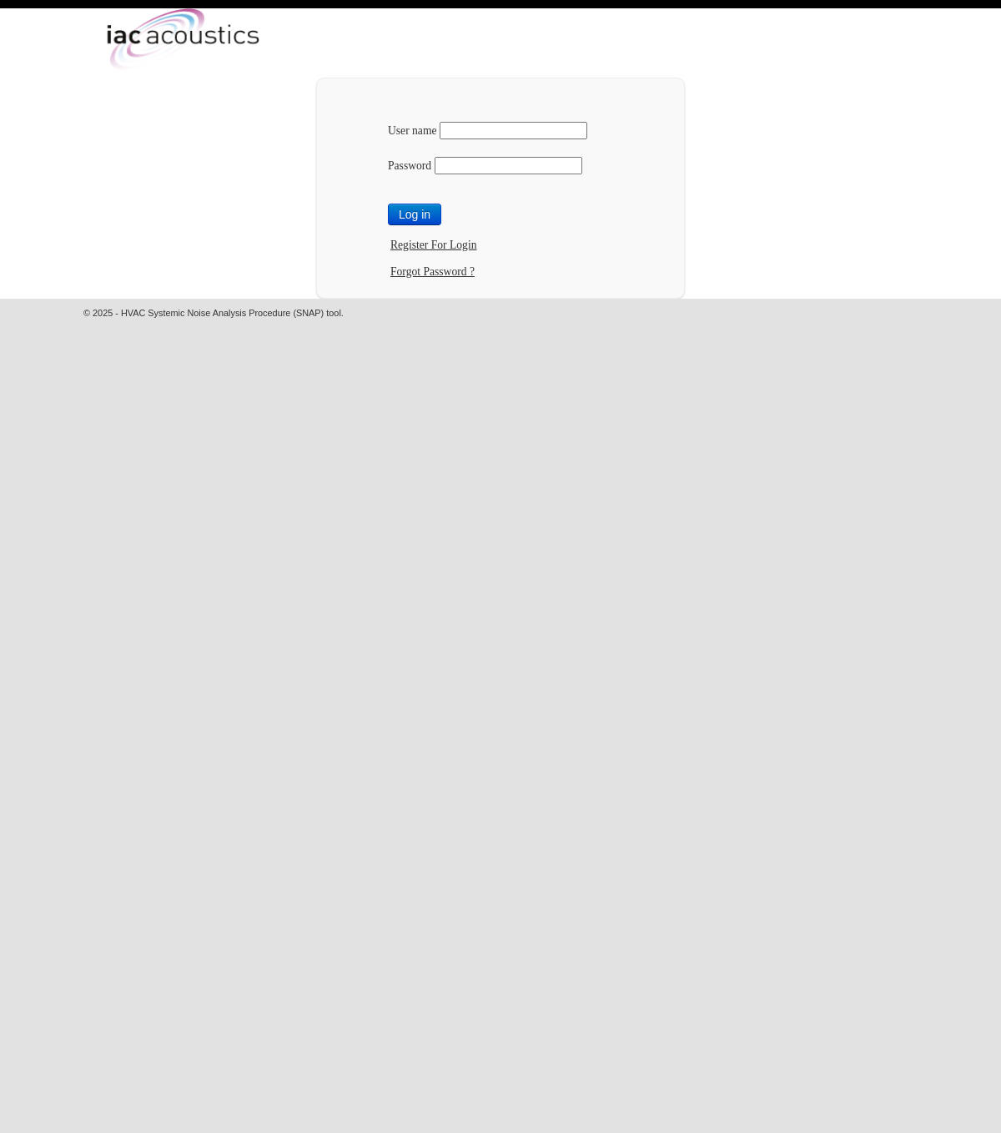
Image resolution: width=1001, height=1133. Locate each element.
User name (412, 130)
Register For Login (433, 245)
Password (409, 165)
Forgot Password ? (432, 271)
